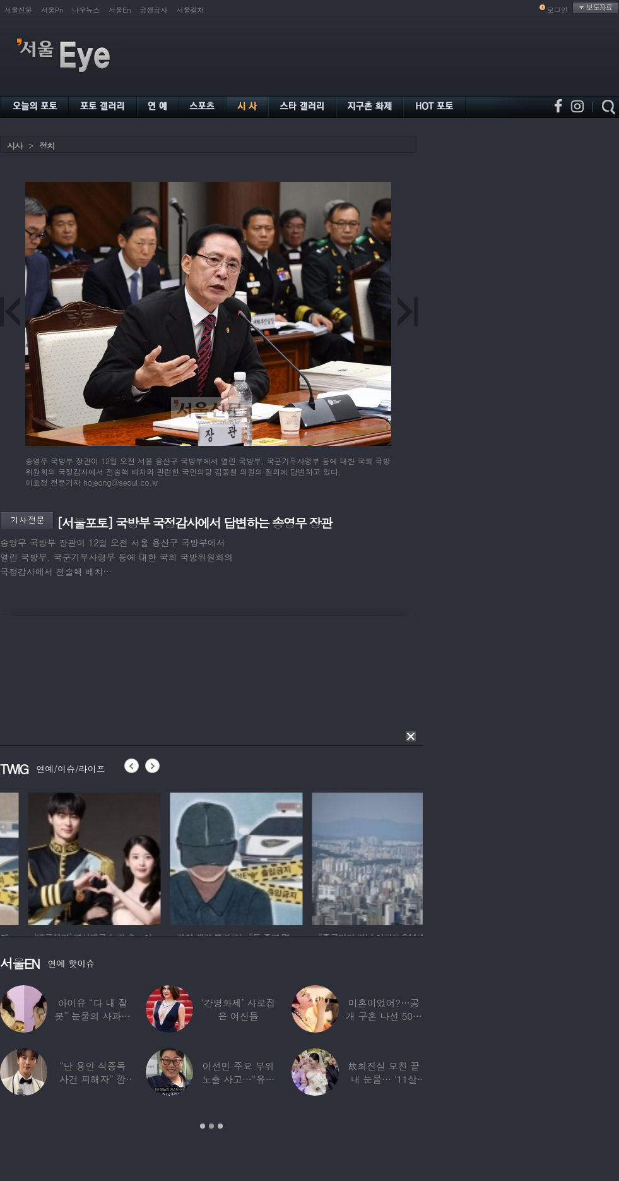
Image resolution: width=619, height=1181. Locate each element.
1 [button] (202, 1126)
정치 (46, 146)
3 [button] (220, 1126)
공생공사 (154, 10)
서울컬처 (190, 10)
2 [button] (211, 1126)
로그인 (557, 10)
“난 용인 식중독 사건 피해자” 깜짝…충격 (92, 1079)
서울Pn (52, 10)
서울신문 (18, 10)
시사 (14, 146)
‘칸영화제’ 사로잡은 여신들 (238, 1009)
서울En (120, 10)
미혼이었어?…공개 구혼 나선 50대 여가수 (384, 1016)
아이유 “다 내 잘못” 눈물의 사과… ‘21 (92, 1016)
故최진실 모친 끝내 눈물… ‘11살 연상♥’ (384, 1079)
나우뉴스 (86, 10)
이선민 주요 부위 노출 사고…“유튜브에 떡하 (238, 1079)
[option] (166, 857)
